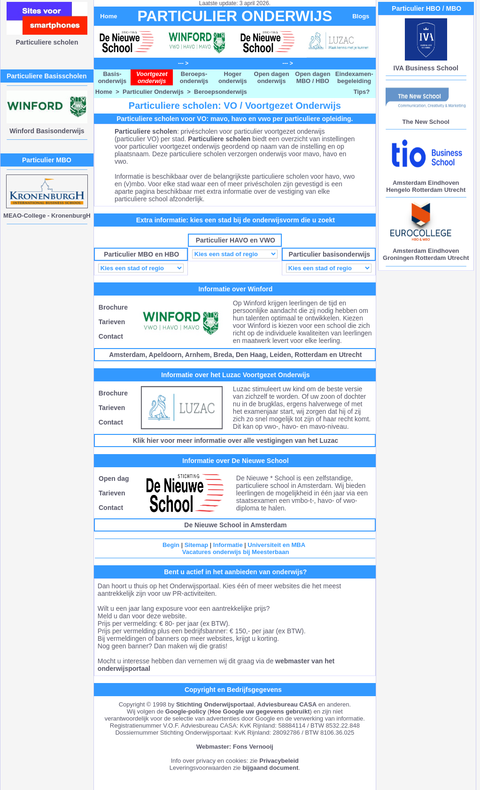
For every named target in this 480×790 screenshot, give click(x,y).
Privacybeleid (279, 760)
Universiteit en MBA (276, 544)
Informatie (228, 544)
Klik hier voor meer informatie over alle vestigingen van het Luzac (235, 440)
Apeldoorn (165, 354)
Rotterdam (310, 354)
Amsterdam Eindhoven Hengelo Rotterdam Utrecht (425, 186)
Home (108, 16)
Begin (171, 544)
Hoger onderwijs (232, 77)
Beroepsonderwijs (220, 91)
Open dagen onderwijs (271, 77)
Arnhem (197, 354)
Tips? (362, 91)
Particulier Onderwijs (153, 91)
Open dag (114, 478)
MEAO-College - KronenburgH (47, 215)
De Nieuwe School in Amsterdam (235, 525)
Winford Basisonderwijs (46, 131)
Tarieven (112, 322)
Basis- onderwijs (112, 77)
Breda (223, 354)
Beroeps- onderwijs (194, 77)
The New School (426, 121)
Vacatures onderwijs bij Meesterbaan (235, 551)
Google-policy (185, 711)
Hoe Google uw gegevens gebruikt (259, 711)
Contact (111, 336)
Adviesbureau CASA (287, 704)
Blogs (360, 16)
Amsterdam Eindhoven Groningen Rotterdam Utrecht (426, 254)
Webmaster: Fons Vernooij (234, 746)
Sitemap (197, 544)
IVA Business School (426, 68)
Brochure (113, 307)
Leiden (280, 354)
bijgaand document (270, 767)
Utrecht (350, 354)
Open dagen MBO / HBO (312, 77)
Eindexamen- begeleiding (354, 77)
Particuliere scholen (46, 42)
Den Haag (251, 354)
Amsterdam (127, 354)
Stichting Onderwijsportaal (215, 704)
